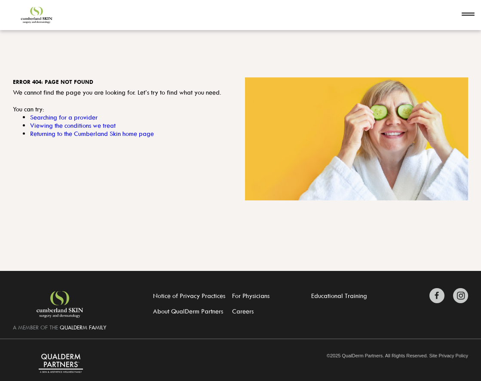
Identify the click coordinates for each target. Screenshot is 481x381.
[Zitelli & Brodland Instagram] (458, 295)
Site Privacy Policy (448, 355)
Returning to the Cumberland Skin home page (92, 133)
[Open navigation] (468, 15)
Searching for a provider (64, 117)
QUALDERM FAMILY (83, 327)
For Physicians (251, 296)
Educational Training (339, 296)
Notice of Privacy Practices (189, 296)
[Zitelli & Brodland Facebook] (439, 295)
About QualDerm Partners (188, 311)
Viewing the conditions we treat (73, 125)
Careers (243, 311)
